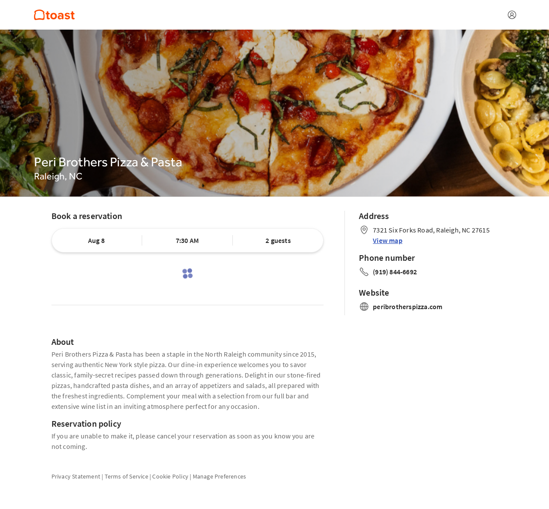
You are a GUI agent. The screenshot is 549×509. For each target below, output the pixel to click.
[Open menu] (512, 15)
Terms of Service (126, 476)
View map (387, 240)
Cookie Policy (170, 476)
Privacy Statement (75, 476)
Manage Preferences (219, 476)
